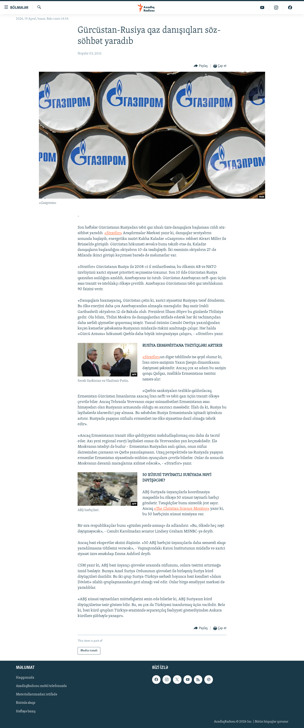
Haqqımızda (25, 678)
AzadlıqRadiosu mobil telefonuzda (41, 686)
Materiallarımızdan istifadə (36, 694)
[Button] (201, 66)
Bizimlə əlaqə (25, 703)
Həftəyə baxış (26, 711)
